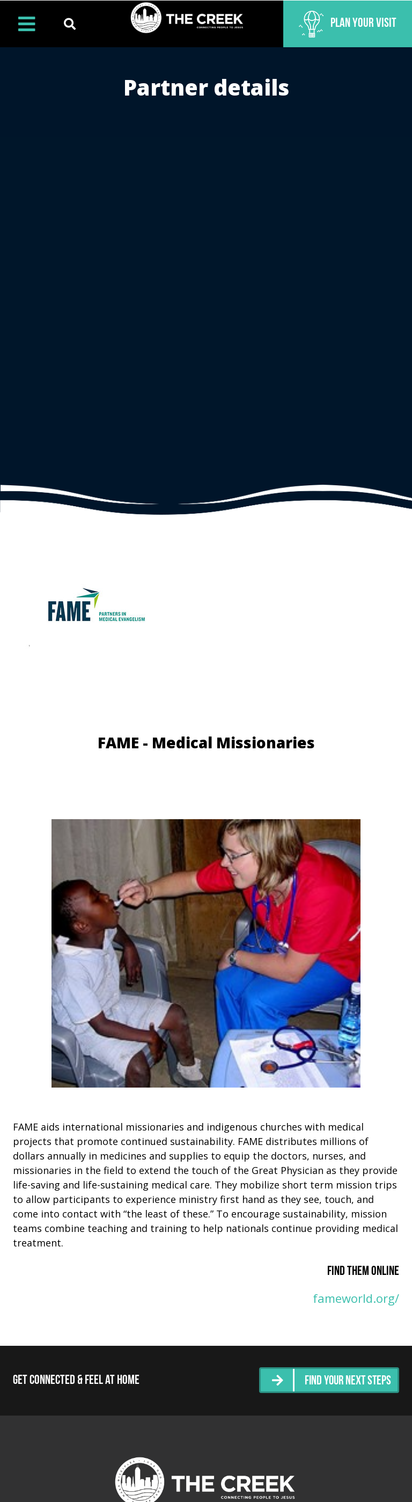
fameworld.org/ (356, 1298)
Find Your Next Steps (346, 1380)
